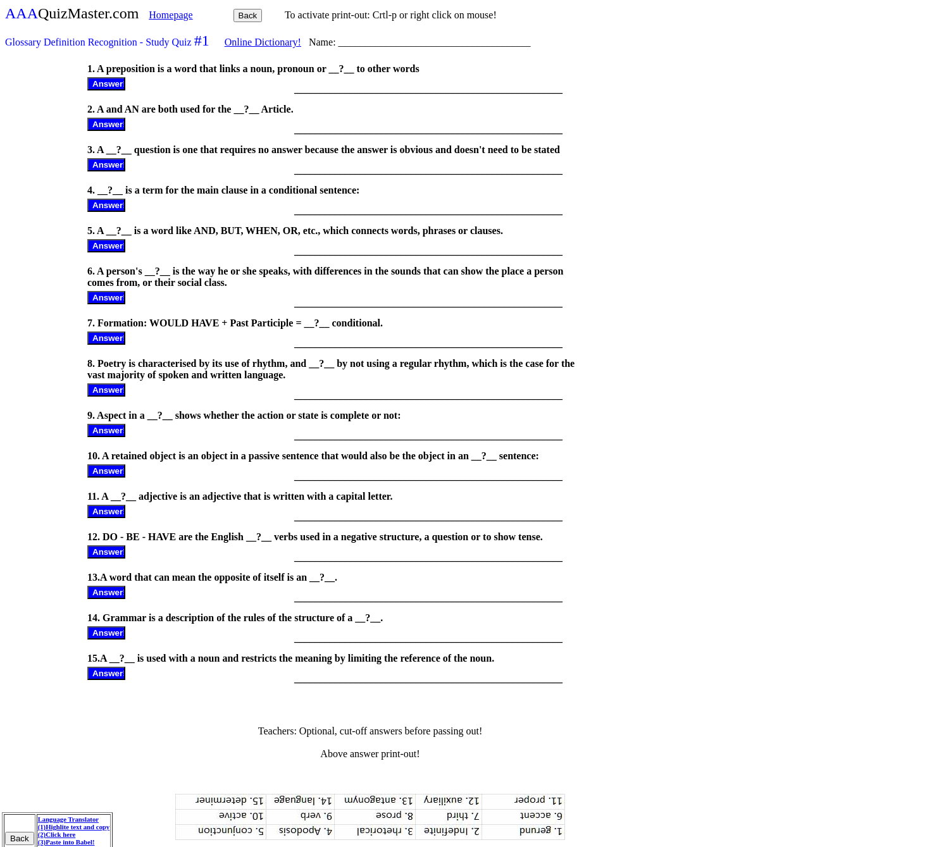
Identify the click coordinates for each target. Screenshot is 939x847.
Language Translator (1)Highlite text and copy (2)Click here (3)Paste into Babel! (73, 830)
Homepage (170, 14)
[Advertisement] (45, 251)
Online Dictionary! (263, 42)
